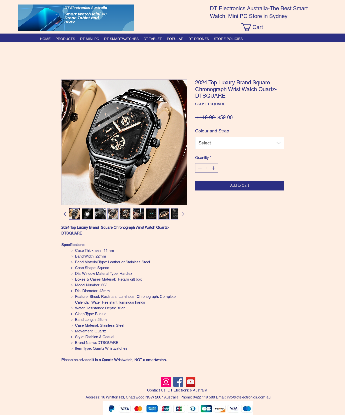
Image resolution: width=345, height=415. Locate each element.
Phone (185, 397)
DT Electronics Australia (187, 390)
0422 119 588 (204, 397)
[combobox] (239, 143)
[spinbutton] (206, 168)
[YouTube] (190, 382)
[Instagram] (166, 382)
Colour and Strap (212, 130)
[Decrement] (199, 168)
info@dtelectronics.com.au (248, 397)
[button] (256, 27)
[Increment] (214, 168)
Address (92, 397)
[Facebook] (178, 382)
